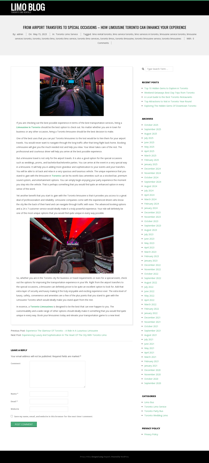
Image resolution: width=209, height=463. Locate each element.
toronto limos (107, 38)
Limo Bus (149, 402)
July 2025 (148, 138)
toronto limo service (66, 38)
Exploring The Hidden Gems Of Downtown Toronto (170, 105)
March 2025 (150, 155)
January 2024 (150, 208)
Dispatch (107, 457)
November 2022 (152, 269)
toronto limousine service (148, 38)
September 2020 (152, 383)
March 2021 (150, 356)
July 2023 (148, 234)
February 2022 (151, 308)
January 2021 (150, 365)
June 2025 (149, 142)
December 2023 (152, 212)
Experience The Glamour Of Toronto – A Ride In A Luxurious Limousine (62, 330)
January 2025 (150, 164)
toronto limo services (88, 38)
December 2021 (152, 317)
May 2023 (149, 243)
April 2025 (149, 151)
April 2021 (149, 352)
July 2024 (148, 190)
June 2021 (149, 343)
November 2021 (152, 321)
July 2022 (148, 286)
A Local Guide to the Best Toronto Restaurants (168, 97)
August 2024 (150, 186)
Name (14, 393)
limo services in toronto (147, 34)
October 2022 (151, 273)
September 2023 (152, 225)
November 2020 (152, 374)
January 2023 (150, 260)
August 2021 (150, 335)
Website (15, 409)
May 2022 (149, 295)
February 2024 (151, 203)
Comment (15, 363)
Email (14, 401)
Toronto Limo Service (67, 34)
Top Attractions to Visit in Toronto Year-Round (168, 101)
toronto (37, 38)
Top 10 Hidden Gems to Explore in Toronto (166, 88)
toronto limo (48, 38)
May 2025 (149, 146)
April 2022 (149, 300)
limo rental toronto (102, 34)
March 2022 (150, 304)
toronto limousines (171, 38)
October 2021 (151, 326)
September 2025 (152, 129)
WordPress (125, 457)
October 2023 (151, 221)
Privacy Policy (151, 434)
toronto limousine (125, 38)
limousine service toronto (173, 34)
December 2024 (152, 168)
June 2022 (149, 291)
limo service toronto (123, 34)
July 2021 (148, 339)
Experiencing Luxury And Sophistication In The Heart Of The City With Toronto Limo (64, 335)
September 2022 (152, 278)
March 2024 (150, 199)
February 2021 (151, 361)
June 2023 (149, 238)
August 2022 (150, 282)
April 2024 (149, 194)
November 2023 (152, 216)
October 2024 (151, 177)
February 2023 (151, 256)
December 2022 (152, 264)
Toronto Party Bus (153, 411)
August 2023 (150, 229)
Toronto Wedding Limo (156, 415)
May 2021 (149, 348)
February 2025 (151, 159)
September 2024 (152, 181)
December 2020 (152, 370)
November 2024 (152, 173)
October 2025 (151, 124)
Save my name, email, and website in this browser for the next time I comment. (53, 416)
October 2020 (151, 378)
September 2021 (152, 330)
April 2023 (149, 247)
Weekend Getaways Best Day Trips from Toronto (169, 92)
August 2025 (150, 133)
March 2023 (150, 251)
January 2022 (150, 313)
